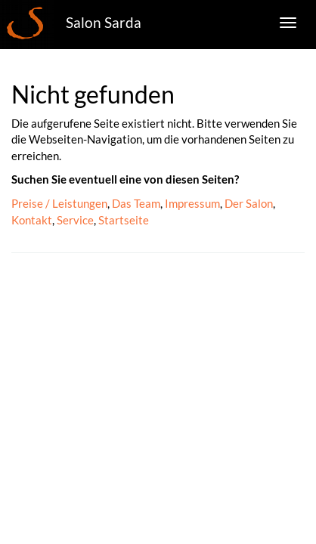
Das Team (136, 203)
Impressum (192, 203)
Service (75, 220)
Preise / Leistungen (59, 203)
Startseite (123, 220)
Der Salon (249, 203)
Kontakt (31, 220)
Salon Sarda (103, 22)
